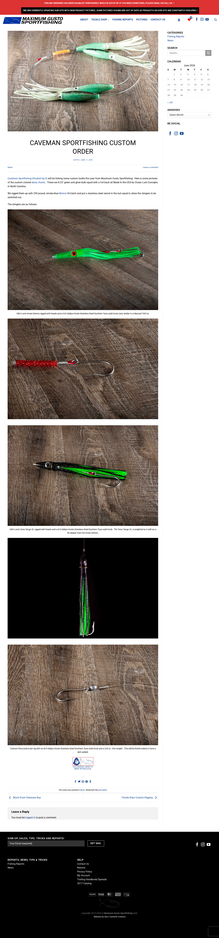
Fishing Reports (175, 36)
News (10, 167)
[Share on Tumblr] (90, 781)
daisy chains (38, 182)
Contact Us (83, 863)
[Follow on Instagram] (201, 19)
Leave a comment (150, 167)
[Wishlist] (189, 19)
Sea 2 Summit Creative (114, 916)
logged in (30, 817)
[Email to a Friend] (83, 781)
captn (76, 160)
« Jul (170, 102)
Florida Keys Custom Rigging (140, 797)
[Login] (179, 19)
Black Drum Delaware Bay (24, 797)
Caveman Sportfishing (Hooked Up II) (27, 178)
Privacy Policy (84, 871)
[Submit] (208, 53)
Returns (81, 867)
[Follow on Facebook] (196, 19)
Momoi (63, 193)
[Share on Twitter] (79, 781)
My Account (83, 875)
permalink (102, 790)
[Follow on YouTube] (207, 19)
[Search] (215, 20)
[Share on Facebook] (75, 781)
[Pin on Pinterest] (86, 781)
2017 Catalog (84, 883)
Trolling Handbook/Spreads (92, 879)
